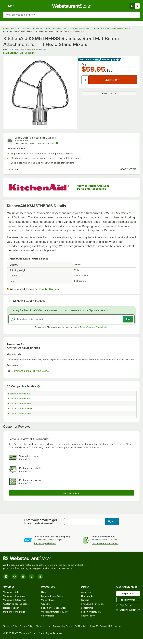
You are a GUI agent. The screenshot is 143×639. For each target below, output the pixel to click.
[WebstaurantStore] (44, 558)
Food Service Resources (53, 608)
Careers (85, 600)
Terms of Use (85, 327)
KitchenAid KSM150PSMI (19, 403)
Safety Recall (47, 616)
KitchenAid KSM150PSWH (20, 394)
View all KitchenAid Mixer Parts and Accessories (93, 187)
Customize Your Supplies (16, 604)
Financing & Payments (92, 604)
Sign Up (112, 521)
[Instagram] (6, 576)
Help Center (128, 593)
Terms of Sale (10, 626)
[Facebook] (23, 576)
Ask (128, 319)
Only (83, 64)
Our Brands (87, 596)
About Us (86, 592)
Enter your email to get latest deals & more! (40, 521)
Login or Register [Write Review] (71, 493)
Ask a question (27, 53)
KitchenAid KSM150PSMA (20, 413)
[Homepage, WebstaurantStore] (71, 6)
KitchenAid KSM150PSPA (20, 399)
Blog (43, 592)
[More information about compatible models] (38, 387)
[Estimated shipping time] (57, 143)
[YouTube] (14, 576)
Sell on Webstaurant (91, 612)
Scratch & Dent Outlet (52, 596)
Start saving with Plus (45, 543)
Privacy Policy (102, 327)
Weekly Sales (48, 600)
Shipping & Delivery (128, 610)
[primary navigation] (10, 5)
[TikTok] (31, 576)
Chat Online (124, 605)
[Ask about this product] (71, 319)
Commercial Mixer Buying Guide (40, 370)
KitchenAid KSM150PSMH (20, 408)
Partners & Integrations (15, 612)
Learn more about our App (105, 543)
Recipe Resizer (11, 608)
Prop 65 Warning (49, 289)
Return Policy (88, 616)
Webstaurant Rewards (14, 596)
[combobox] (71, 15)
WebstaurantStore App (14, 600)
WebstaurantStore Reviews (55, 612)
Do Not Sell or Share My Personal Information (98, 626)
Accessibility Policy (62, 626)
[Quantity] (85, 79)
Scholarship (87, 608)
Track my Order (128, 599)
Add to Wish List (109, 93)
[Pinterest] (40, 576)
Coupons (46, 604)
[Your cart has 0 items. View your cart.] (135, 6)
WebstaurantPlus (11, 592)
